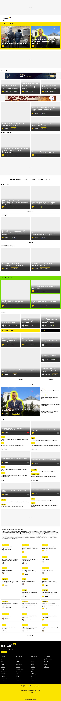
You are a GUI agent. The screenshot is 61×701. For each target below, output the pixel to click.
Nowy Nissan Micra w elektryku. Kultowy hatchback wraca (28, 340)
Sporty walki (3, 676)
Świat (3, 437)
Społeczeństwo (5, 544)
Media (32, 671)
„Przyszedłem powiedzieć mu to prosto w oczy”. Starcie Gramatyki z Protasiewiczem (15, 150)
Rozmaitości (25, 568)
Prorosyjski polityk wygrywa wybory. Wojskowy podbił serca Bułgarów (10, 340)
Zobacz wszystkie (30, 635)
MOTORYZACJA (32, 344)
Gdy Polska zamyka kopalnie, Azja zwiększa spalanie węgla (12, 445)
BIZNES (32, 91)
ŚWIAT (12, 344)
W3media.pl (34, 699)
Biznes (33, 438)
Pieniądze (17, 661)
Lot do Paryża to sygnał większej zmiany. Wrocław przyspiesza (13, 302)
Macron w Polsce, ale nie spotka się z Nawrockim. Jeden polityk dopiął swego (10, 87)
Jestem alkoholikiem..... (6, 616)
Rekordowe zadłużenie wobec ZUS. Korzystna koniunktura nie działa (43, 203)
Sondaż (2, 664)
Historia (32, 678)
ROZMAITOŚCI (52, 359)
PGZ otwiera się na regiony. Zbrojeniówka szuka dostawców (12, 264)
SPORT (51, 344)
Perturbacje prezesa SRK (9, 322)
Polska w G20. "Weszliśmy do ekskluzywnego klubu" (42, 264)
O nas (27, 692)
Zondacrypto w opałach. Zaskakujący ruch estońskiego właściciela (49, 87)
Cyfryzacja (46, 661)
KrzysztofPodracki (7, 618)
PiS (1, 659)
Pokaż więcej (20, 379)
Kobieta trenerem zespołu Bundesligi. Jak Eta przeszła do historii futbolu (14, 501)
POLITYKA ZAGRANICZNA (13, 91)
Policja (17, 678)
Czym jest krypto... (45, 559)
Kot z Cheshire (7, 563)
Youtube (48, 179)
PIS (32, 325)
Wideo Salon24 (16, 413)
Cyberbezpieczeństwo (35, 474)
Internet (45, 664)
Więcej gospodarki (30, 211)
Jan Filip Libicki (27, 325)
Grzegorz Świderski (28, 563)
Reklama (32, 692)
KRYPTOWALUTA (52, 91)
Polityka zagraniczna (4, 658)
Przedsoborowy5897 (8, 607)
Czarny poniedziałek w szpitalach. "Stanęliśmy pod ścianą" (13, 124)
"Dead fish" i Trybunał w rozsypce (43, 152)
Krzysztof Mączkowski (48, 374)
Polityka (4, 557)
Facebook (32, 179)
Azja (2, 443)
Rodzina (33, 503)
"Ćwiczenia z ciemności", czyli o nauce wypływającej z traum (50, 370)
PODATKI (13, 46)
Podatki (43, 388)
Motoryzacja (34, 469)
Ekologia (32, 661)
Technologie (45, 613)
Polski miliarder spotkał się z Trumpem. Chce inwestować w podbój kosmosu (45, 445)
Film (31, 676)
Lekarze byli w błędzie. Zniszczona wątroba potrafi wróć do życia (43, 234)
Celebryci (32, 658)
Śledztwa (17, 676)
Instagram (40, 179)
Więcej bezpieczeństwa (30, 273)
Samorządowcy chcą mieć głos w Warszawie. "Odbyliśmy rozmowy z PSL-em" (44, 41)
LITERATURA (55, 374)
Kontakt (36, 692)
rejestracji (4, 537)
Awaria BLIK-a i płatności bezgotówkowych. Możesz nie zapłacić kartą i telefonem (15, 202)
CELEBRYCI (43, 128)
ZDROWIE (13, 128)
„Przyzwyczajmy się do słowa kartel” (14, 43)
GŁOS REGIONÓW (14, 268)
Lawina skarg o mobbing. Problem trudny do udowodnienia (42, 500)
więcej (3, 666)
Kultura (24, 579)
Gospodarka (45, 544)
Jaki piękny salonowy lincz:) (47, 570)
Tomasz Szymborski (8, 325)
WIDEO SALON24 (44, 46)
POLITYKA (51, 325)
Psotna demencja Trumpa (7, 570)
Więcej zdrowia (30, 242)
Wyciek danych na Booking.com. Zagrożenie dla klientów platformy (43, 476)
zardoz (26, 596)
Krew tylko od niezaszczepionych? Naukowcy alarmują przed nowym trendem (13, 233)
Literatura (32, 673)
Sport (2, 669)
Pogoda (32, 664)
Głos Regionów (18, 671)
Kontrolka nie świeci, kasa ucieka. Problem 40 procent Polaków (43, 471)
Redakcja (6, 46)
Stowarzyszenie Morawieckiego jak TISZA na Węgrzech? (30, 321)
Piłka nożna (3, 499)
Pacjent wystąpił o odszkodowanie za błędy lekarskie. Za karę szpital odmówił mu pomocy (44, 109)
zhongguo (46, 359)
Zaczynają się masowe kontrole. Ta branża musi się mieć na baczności (44, 440)
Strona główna (3, 20)
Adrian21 (26, 607)
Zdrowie (43, 408)
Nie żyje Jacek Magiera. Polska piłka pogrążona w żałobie (12, 506)
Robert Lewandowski (4, 678)
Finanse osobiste (19, 664)
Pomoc (24, 692)
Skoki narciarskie (4, 671)
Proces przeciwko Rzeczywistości (28, 581)
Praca (33, 498)
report (46, 325)
